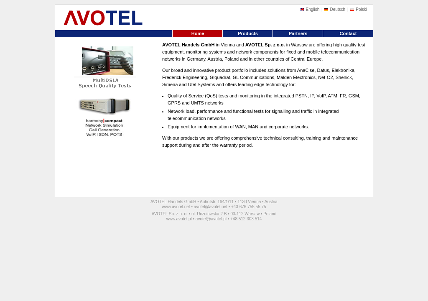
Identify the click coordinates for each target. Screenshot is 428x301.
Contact (348, 33)
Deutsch (337, 9)
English (313, 9)
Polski (361, 9)
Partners (298, 33)
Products (248, 33)
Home (197, 33)
